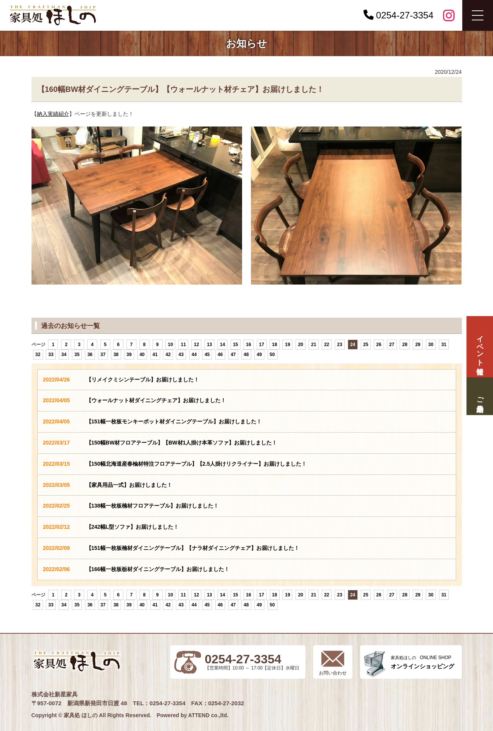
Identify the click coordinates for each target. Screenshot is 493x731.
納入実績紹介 (53, 114)
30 (430, 344)
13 (209, 344)
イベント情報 (479, 347)
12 (196, 344)
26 (378, 344)
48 (246, 354)
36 (89, 354)
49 (259, 354)
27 (391, 344)
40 (141, 354)
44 (194, 354)
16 (248, 344)
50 (272, 354)
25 (365, 344)
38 (115, 354)
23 (339, 344)
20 (300, 344)
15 (235, 344)
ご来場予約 (479, 396)
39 (128, 354)
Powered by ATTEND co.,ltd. (193, 715)
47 (233, 354)
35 (76, 354)
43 (181, 354)
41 (155, 354)
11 (183, 344)
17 (261, 344)
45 (206, 354)
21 (313, 344)
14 (222, 344)
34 (63, 354)
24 (352, 344)
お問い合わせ (333, 673)
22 (326, 344)
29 (417, 344)
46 (219, 354)
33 (50, 354)
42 (168, 354)
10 (170, 344)
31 (443, 344)
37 (102, 354)
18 (274, 344)
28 (404, 344)
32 (37, 354)
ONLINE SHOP (422, 662)
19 (287, 344)
